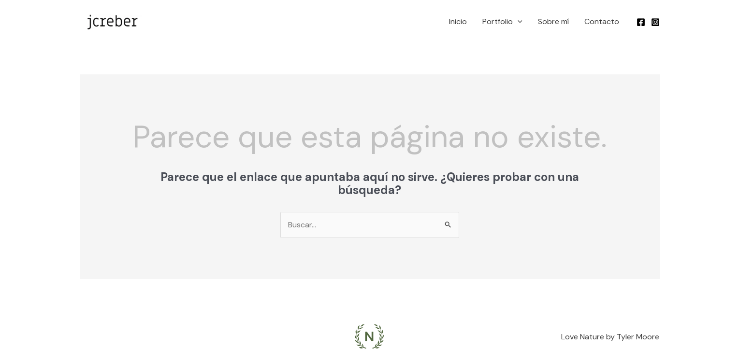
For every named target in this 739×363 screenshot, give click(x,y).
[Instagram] (655, 22)
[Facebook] (641, 22)
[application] (517, 22)
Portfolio (502, 22)
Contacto (601, 21)
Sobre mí (553, 21)
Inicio (458, 21)
